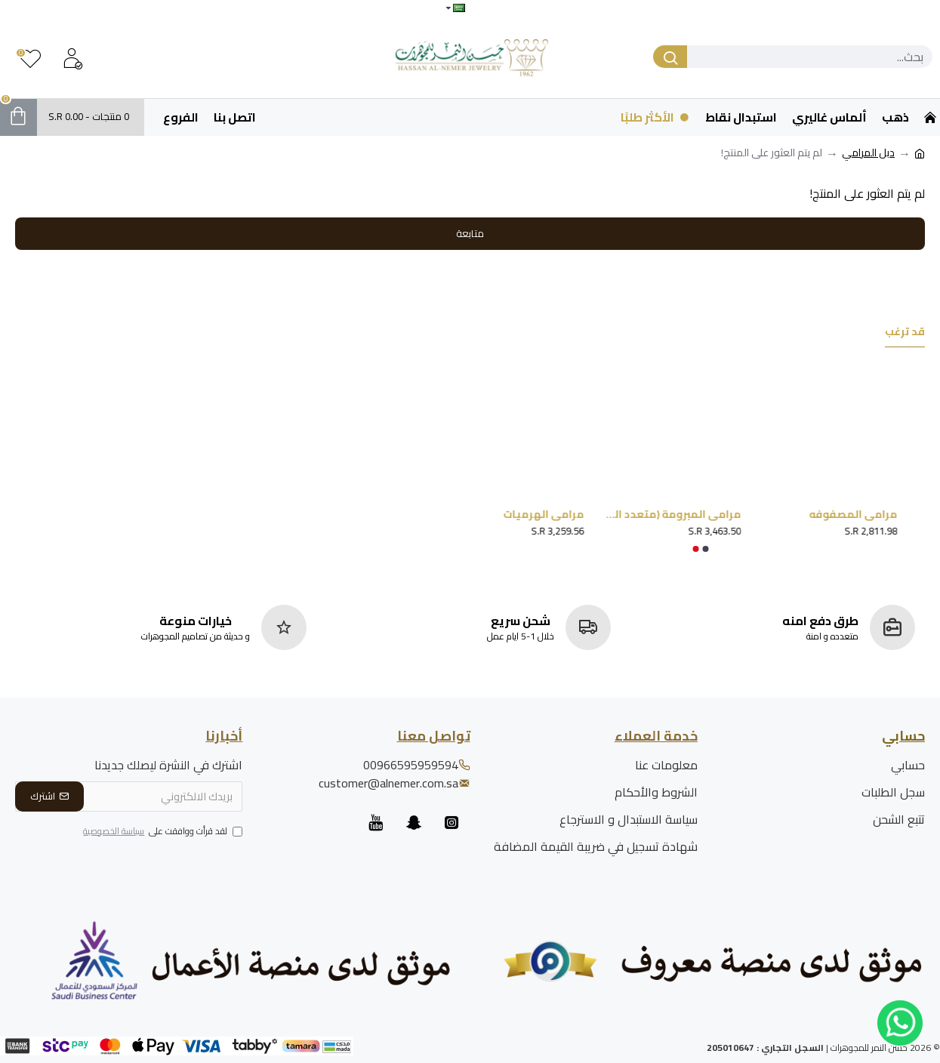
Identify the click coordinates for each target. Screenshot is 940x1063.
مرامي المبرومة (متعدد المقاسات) (659, 514)
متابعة (470, 233)
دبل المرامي (868, 153)
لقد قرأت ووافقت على (161, 832)
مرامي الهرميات (532, 514)
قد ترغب (905, 333)
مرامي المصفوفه (843, 514)
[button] (705, 549)
